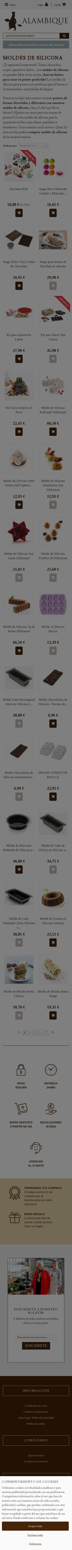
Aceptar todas (35, 1526)
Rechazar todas (35, 1535)
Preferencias (35, 1543)
